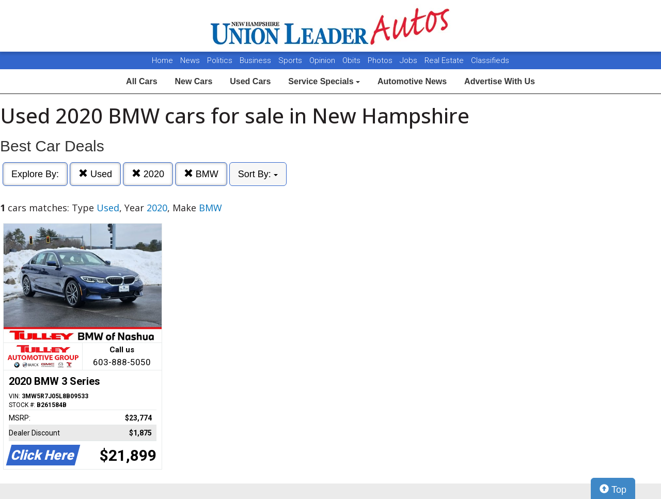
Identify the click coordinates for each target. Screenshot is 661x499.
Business (256, 60)
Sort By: (258, 174)
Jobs (409, 60)
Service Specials (324, 81)
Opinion (323, 60)
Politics (219, 60)
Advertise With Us (499, 81)
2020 (148, 173)
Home (162, 60)
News (190, 60)
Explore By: (35, 174)
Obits (352, 60)
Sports (291, 60)
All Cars (141, 81)
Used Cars (250, 81)
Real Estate (445, 60)
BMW (201, 173)
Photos (381, 60)
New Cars (193, 81)
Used (95, 173)
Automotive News (412, 81)
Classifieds (490, 60)
